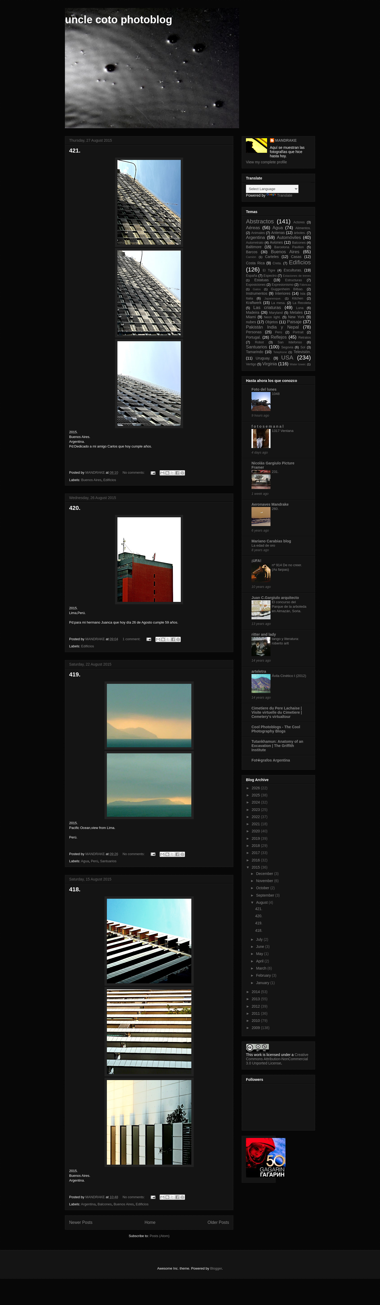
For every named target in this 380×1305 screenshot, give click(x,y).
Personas (254, 332)
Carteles (272, 257)
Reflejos (279, 337)
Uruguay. (263, 358)
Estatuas (261, 280)
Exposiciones (255, 285)
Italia (249, 298)
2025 (256, 795)
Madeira (252, 312)
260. (275, 509)
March (261, 968)
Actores (299, 222)
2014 (256, 992)
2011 (256, 1013)
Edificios (109, 480)
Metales (296, 312)
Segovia (287, 347)
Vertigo (251, 364)
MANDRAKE (286, 140)
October (263, 888)
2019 (256, 838)
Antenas (278, 232)
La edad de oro (263, 545)
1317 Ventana (282, 431)
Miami (251, 317)
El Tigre (269, 270)
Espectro (270, 276)
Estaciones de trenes (297, 275)
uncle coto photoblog (118, 19)
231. (275, 472)
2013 (256, 999)
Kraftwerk (254, 303)
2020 (256, 831)
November (265, 881)
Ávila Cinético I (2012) (289, 676)
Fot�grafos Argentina (270, 760)
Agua (85, 861)
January (263, 983)
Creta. (277, 263)
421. (74, 150)
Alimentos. (303, 228)
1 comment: (131, 639)
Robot (259, 342)
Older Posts (218, 1222)
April (260, 961)
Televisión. (302, 352)
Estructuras (293, 280)
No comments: (133, 472)
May (260, 954)
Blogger (216, 1268)
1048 (276, 394)
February (264, 975)
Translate (279, 195)
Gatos (257, 289)
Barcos (252, 252)
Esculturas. (293, 270)
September (265, 895)
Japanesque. (272, 298)
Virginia (269, 363)
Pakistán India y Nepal (272, 327)
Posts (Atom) (159, 1236)
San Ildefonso (290, 342)
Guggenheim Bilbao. (287, 289)
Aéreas (253, 227)
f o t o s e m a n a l (267, 426)
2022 (256, 817)
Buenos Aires (91, 480)
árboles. (300, 233)
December (265, 873)
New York (296, 317)
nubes (251, 322)
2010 (256, 1020)
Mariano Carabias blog (271, 541)
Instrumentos (256, 293)
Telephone (280, 352)
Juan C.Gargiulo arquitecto (275, 598)
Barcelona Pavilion (289, 247)
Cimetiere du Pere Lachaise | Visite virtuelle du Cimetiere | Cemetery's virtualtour (276, 712)
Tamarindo (254, 352)
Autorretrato (255, 243)
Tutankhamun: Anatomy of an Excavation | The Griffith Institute (277, 745)
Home (150, 1222)
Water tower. (298, 364)
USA (287, 357)
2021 (256, 824)
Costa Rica (255, 263)
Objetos (271, 322)
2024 (256, 802)
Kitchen (297, 298)
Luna (299, 308)
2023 (256, 810)
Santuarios (108, 861)
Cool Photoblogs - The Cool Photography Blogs (275, 729)
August (262, 902)
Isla (302, 294)
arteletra (258, 671)
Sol (302, 347)
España (251, 276)
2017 (256, 853)
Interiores (282, 293)
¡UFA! (256, 561)
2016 (256, 860)
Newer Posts (80, 1222)
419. (74, 674)
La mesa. (278, 303)
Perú (94, 861)
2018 (256, 845)
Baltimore (254, 247)
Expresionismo (282, 285)
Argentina (88, 1204)
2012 (256, 1006)
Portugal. (253, 337)
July (260, 939)
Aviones (276, 242)
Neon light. (272, 317)
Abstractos (260, 221)
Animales (258, 233)
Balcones (105, 1204)
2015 (256, 867)
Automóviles (289, 237)
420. (74, 508)
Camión (251, 257)
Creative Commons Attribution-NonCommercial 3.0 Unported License (277, 1059)
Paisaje (294, 321)
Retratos (304, 337)
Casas (296, 257)
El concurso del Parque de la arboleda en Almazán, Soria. (289, 606)
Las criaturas (267, 307)
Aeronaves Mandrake (270, 504)
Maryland (276, 313)
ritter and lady (263, 634)
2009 (256, 1028)
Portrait (298, 332)
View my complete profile (266, 162)
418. (74, 889)
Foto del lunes (264, 389)
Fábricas (305, 284)
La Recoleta (302, 303)
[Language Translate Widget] (272, 189)
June (260, 946)
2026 (256, 788)
